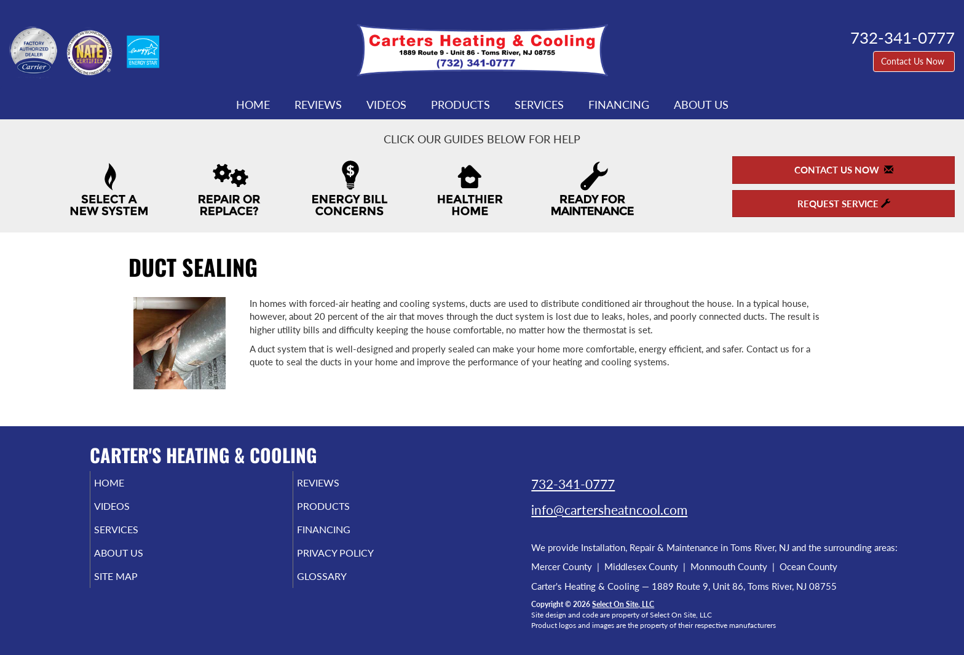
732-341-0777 (573, 483)
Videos (386, 104)
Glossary (339, 587)
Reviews (318, 104)
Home (253, 104)
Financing (618, 104)
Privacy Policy (354, 561)
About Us (701, 104)
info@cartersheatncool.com (609, 509)
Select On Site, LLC (623, 604)
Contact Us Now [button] (914, 61)
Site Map (134, 587)
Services (539, 104)
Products (460, 104)
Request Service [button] (843, 203)
